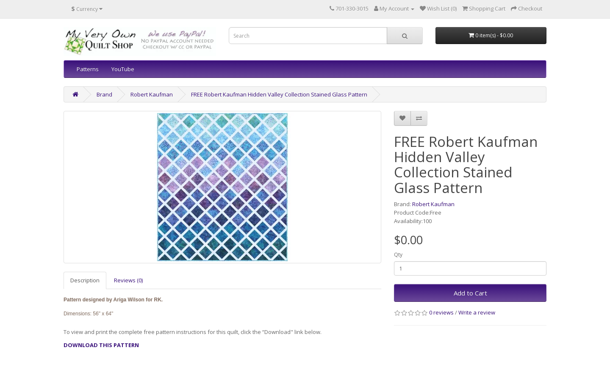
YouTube (122, 69)
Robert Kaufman (151, 94)
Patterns (88, 69)
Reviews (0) (128, 280)
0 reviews (441, 312)
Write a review (476, 312)
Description (85, 280)
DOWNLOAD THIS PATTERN (101, 345)
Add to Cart (470, 293)
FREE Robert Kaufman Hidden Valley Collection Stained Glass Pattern (279, 94)
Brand (104, 94)
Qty (398, 254)
